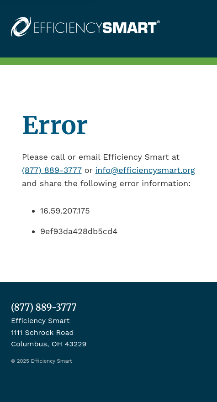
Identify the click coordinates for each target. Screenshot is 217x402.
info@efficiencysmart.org (145, 170)
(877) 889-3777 (52, 170)
